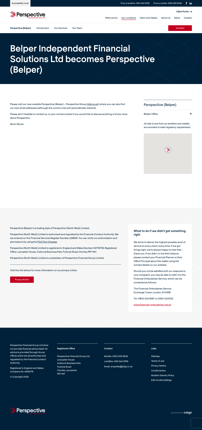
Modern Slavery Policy (162, 375)
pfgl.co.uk (92, 104)
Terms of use (157, 361)
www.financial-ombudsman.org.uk (152, 304)
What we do (111, 17)
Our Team (77, 28)
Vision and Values (148, 17)
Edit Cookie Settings (161, 380)
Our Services (60, 28)
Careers (188, 17)
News (177, 17)
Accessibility (20, 3)
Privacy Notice (158, 365)
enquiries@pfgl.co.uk (121, 366)
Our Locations (128, 17)
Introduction (42, 28)
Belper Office (168, 114)
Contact (180, 28)
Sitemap (155, 356)
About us (165, 17)
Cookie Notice (158, 370)
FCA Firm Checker (47, 241)
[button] (168, 150)
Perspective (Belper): (20, 28)
